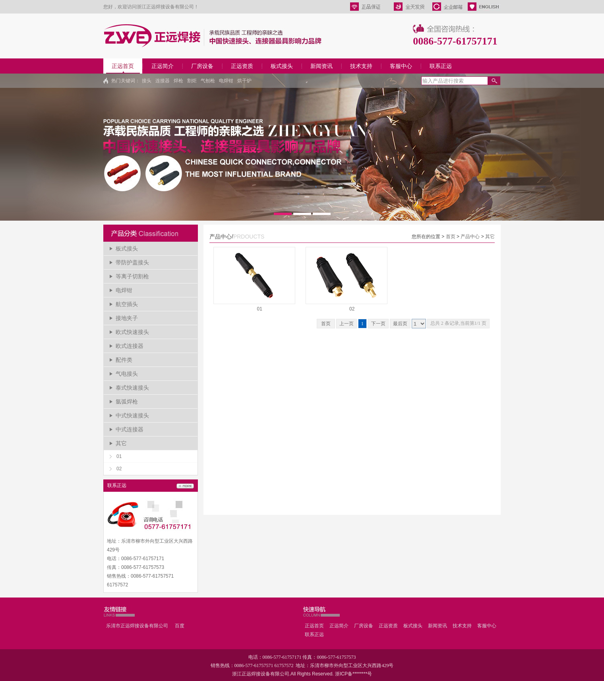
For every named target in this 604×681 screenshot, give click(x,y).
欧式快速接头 (132, 332)
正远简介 (162, 66)
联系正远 (441, 66)
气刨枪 (208, 80)
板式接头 (282, 66)
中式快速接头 (132, 415)
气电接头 (127, 374)
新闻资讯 (321, 66)
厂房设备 (202, 66)
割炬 (192, 80)
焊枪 (178, 80)
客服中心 (401, 66)
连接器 (162, 80)
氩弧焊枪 (127, 401)
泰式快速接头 (132, 387)
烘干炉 (244, 80)
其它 (121, 443)
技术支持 (361, 66)
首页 (450, 236)
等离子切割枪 (132, 276)
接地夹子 (127, 318)
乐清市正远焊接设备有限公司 (137, 626)
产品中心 (470, 236)
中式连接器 (129, 429)
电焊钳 (226, 80)
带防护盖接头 (132, 262)
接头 (146, 80)
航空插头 (127, 304)
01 (119, 456)
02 (119, 468)
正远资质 (242, 66)
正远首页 (123, 66)
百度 (179, 626)
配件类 (124, 360)
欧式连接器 (129, 346)
